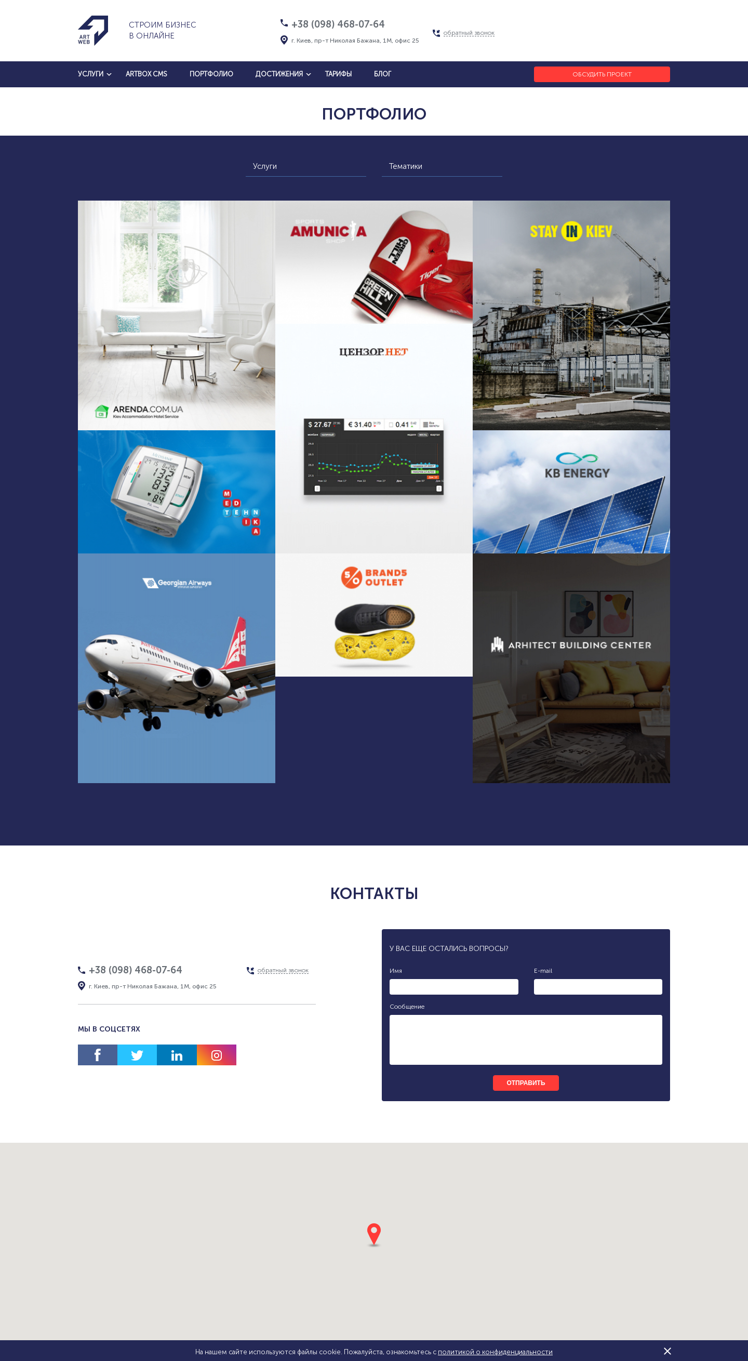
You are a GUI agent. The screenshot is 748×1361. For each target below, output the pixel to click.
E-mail (543, 970)
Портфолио (211, 74)
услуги (90, 74)
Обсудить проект (602, 74)
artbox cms (146, 74)
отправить (525, 1083)
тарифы (338, 74)
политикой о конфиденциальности (495, 1352)
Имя (396, 970)
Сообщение (407, 1006)
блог (382, 74)
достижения (279, 74)
